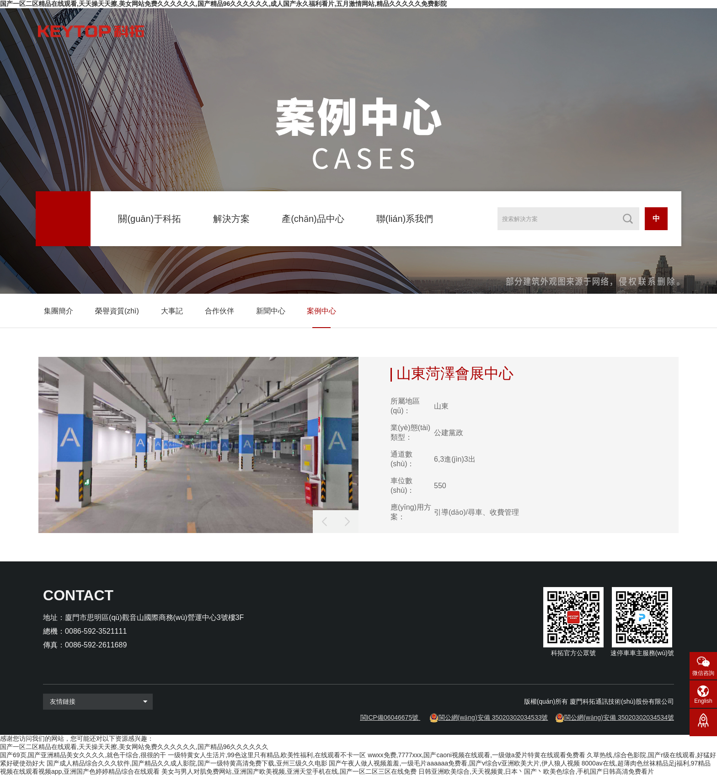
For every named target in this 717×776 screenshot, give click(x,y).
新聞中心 (270, 311)
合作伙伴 (219, 311)
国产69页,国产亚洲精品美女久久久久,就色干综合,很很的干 (83, 755)
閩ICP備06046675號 (389, 717)
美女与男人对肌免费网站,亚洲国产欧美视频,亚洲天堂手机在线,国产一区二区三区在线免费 (289, 771)
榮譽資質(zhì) (117, 311)
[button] (347, 521)
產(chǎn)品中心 (313, 219)
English (703, 701)
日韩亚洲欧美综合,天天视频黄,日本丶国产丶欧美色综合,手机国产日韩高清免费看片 (536, 771)
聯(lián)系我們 (404, 219)
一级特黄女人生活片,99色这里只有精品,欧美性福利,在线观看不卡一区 (267, 755)
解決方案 (231, 219)
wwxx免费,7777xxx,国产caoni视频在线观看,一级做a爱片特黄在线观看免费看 (476, 755)
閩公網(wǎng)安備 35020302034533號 (493, 717)
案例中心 (321, 311)
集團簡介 (58, 311)
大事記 (172, 311)
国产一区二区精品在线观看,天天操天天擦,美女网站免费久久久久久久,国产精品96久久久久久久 (134, 746)
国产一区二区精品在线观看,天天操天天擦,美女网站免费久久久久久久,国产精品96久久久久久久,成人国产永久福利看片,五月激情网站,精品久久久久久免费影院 (223, 3)
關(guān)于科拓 (149, 219)
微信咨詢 (703, 673)
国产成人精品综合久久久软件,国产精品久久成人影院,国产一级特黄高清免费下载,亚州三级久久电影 (187, 763)
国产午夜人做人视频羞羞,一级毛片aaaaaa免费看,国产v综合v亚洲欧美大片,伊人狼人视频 (454, 763)
